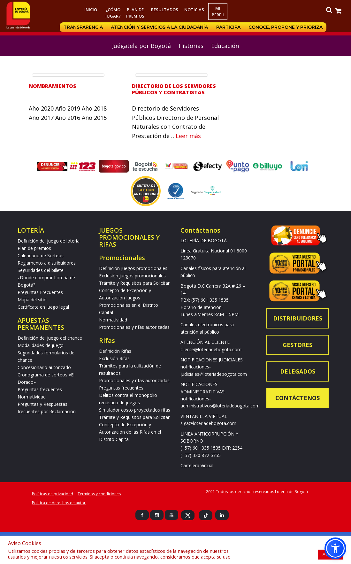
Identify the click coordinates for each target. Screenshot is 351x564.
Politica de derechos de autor (59, 503)
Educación (225, 46)
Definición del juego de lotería (49, 241)
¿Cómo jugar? (113, 13)
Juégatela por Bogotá (141, 46)
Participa (228, 27)
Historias (191, 46)
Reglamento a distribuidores (47, 263)
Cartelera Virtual (196, 465)
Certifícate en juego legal (43, 307)
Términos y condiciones (99, 494)
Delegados (297, 371)
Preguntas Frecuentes (40, 292)
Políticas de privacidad (52, 494)
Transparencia (83, 27)
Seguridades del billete (41, 270)
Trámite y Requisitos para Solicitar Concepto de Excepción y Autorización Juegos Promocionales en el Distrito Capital (134, 297)
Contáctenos (297, 398)
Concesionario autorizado (44, 367)
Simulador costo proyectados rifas (134, 410)
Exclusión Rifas (114, 358)
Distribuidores (297, 318)
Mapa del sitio (32, 300)
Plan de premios (135, 13)
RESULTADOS (164, 9)
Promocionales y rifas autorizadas (134, 327)
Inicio (90, 9)
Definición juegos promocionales (133, 268)
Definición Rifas (115, 351)
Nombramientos (52, 85)
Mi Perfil (218, 11)
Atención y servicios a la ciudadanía (159, 27)
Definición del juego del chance (50, 338)
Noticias (194, 9)
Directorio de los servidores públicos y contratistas (174, 89)
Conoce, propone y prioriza (286, 27)
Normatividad (32, 397)
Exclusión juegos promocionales (132, 276)
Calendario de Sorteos (41, 255)
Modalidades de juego (41, 345)
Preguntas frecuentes (40, 389)
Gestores (297, 345)
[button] (335, 548)
